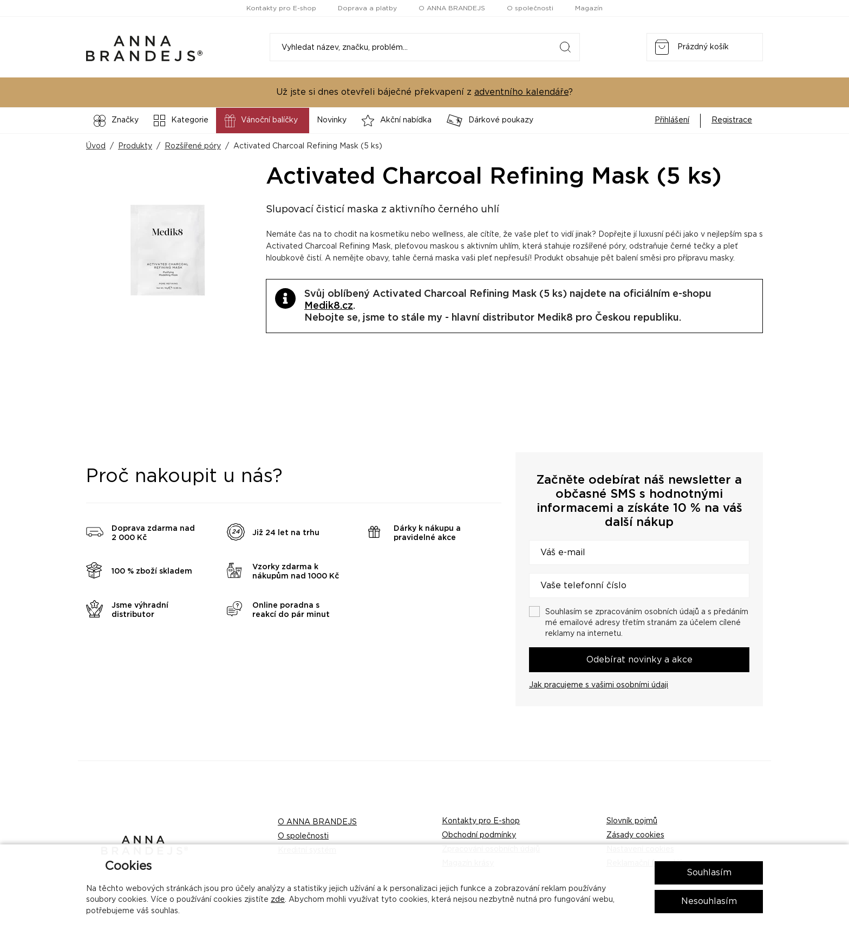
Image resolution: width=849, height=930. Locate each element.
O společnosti (530, 8)
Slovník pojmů (631, 821)
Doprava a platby (367, 8)
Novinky (332, 120)
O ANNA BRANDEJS (452, 8)
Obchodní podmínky (479, 835)
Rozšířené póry (193, 146)
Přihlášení (672, 120)
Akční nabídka (397, 120)
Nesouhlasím (709, 901)
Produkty (135, 146)
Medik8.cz (328, 306)
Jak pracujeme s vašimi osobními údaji (598, 685)
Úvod (96, 146)
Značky (116, 121)
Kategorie (181, 120)
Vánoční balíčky (260, 121)
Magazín (589, 8)
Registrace (731, 120)
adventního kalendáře (521, 92)
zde (278, 899)
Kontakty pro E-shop (281, 8)
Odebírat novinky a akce (639, 659)
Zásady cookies (635, 835)
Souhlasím (709, 872)
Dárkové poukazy (490, 120)
